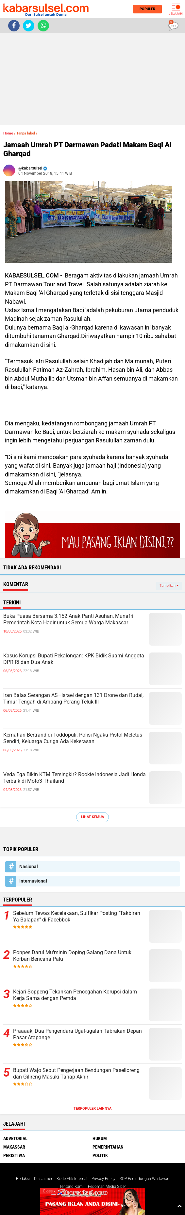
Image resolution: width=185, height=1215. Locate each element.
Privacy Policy (103, 1178)
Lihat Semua (92, 817)
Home (8, 133)
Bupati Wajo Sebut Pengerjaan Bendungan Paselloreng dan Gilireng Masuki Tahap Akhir (76, 1073)
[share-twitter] (28, 25)
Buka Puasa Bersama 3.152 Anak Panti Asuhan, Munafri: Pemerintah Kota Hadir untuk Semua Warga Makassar (69, 619)
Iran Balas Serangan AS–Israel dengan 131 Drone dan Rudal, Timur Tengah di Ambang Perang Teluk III (73, 698)
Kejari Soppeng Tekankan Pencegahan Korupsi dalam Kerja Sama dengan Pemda (75, 995)
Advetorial (15, 1138)
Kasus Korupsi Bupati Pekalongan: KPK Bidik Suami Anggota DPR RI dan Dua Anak (73, 659)
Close (49, 1191)
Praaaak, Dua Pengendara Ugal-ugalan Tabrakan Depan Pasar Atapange (77, 1034)
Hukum (99, 1138)
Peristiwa (14, 1155)
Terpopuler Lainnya (92, 1108)
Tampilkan (169, 585)
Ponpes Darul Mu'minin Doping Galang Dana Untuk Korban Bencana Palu (72, 955)
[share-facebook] (14, 25)
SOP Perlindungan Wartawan (144, 1178)
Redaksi (23, 1178)
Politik (100, 1155)
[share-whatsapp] (43, 25)
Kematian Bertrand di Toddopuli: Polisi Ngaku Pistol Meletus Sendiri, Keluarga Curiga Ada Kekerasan (72, 738)
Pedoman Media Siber (107, 1186)
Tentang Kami (71, 1186)
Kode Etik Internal (72, 1178)
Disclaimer (43, 1178)
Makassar (14, 1147)
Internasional (33, 881)
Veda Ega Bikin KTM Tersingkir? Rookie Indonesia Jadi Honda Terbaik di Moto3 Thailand (74, 777)
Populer (145, 9)
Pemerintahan (108, 1147)
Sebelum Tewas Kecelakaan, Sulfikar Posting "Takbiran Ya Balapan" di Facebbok (76, 916)
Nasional (28, 866)
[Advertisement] (92, 79)
